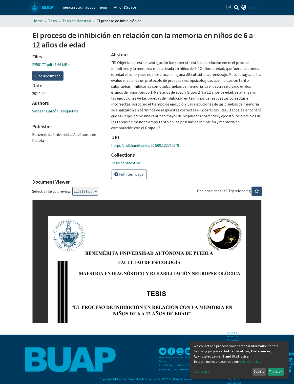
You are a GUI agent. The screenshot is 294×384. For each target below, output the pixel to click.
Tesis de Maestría (76, 20)
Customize (202, 371)
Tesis (52, 20)
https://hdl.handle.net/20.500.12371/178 (145, 145)
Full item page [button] (129, 174)
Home (37, 20)
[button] (244, 7)
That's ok (275, 371)
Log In (254, 7)
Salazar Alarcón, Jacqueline (55, 110)
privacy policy (250, 361)
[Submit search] (236, 7)
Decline (259, 371)
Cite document (47, 75)
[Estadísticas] (229, 7)
